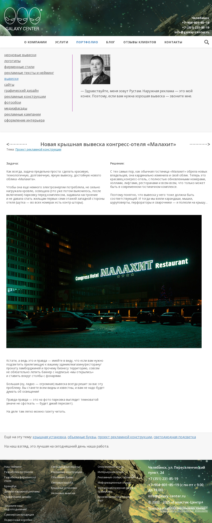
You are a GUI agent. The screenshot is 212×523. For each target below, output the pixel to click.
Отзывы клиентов (139, 42)
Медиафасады (15, 108)
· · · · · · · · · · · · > (200, 144)
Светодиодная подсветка (175, 437)
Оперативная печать (111, 467)
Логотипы (12, 61)
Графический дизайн (21, 90)
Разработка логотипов (18, 472)
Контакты (173, 42)
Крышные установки (64, 488)
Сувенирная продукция (19, 514)
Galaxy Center (23, 18)
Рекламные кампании (22, 114)
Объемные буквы (82, 437)
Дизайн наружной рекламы (22, 491)
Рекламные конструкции (25, 96)
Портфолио (87, 42)
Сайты (9, 84)
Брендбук (10, 486)
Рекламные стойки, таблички (116, 477)
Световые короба (62, 482)
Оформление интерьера (24, 120)
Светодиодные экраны (65, 467)
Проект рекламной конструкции (38, 149)
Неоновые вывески (20, 55)
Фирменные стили (19, 66)
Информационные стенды (114, 482)
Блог (110, 42)
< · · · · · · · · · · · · (16, 144)
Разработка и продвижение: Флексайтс (184, 511)
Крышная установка (49, 437)
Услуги (61, 42)
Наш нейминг (13, 467)
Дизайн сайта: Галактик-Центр (188, 507)
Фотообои (12, 102)
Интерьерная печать (111, 472)
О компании (35, 42)
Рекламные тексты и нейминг (29, 72)
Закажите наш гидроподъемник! (15, 507)
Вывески (11, 78)
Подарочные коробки (18, 520)
